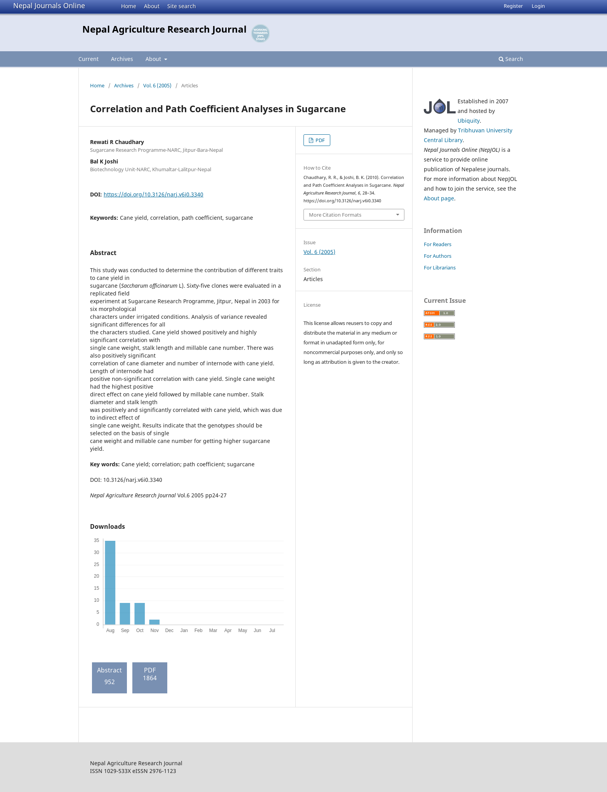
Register (513, 5)
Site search (181, 6)
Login (538, 5)
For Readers (437, 244)
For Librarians (440, 267)
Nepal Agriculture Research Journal (164, 29)
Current (88, 59)
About (152, 6)
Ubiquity (469, 120)
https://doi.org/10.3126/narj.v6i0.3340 (153, 194)
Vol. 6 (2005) (157, 85)
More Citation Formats (335, 214)
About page (439, 198)
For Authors (437, 255)
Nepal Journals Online (49, 5)
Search (511, 59)
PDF (319, 140)
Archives (122, 59)
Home (128, 6)
